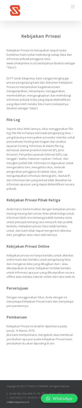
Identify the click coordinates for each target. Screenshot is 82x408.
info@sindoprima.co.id (18, 402)
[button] (59, 398)
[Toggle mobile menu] (73, 6)
